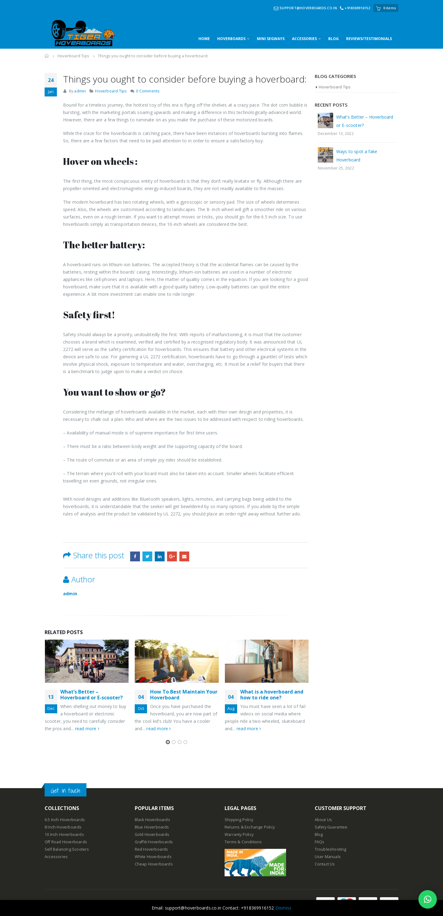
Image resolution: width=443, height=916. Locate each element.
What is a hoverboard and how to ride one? (271, 694)
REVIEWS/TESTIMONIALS (369, 38)
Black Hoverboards (152, 819)
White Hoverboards (153, 856)
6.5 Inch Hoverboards (65, 819)
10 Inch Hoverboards (64, 834)
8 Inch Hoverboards (63, 827)
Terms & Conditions (243, 842)
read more (87, 728)
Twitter (147, 556)
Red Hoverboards (151, 849)
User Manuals (328, 856)
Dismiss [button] (283, 908)
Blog (319, 834)
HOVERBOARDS (231, 38)
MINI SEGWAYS (271, 38)
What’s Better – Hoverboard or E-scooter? (91, 694)
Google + (172, 556)
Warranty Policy (239, 834)
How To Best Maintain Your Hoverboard (184, 694)
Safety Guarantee (331, 827)
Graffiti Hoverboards (154, 842)
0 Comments (148, 91)
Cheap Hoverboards (154, 864)
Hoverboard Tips (111, 91)
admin (80, 91)
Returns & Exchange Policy (250, 827)
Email (184, 556)
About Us (323, 819)
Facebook (135, 556)
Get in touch (65, 790)
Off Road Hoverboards (66, 842)
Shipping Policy (239, 819)
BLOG (333, 38)
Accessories (56, 856)
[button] (427, 899)
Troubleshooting (330, 849)
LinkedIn (160, 556)
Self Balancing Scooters (67, 849)
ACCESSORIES (304, 38)
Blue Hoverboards (152, 827)
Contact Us (325, 864)
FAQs (320, 842)
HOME (204, 38)
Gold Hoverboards (152, 834)
